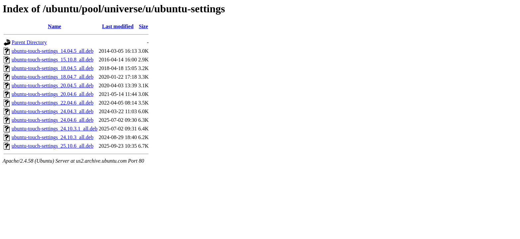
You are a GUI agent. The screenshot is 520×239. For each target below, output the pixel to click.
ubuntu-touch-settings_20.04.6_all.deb (53, 94)
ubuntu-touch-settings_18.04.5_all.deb (53, 68)
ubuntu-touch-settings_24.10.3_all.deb (53, 137)
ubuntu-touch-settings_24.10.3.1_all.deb (55, 128)
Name (54, 26)
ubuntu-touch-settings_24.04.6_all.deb (53, 120)
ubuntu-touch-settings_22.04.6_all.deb (53, 103)
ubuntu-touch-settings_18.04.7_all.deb (53, 77)
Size (143, 26)
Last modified (118, 26)
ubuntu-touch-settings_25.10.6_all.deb (53, 146)
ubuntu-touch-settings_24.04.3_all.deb (53, 111)
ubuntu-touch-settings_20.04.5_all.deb (53, 85)
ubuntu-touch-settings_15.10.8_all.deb (53, 59)
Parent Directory (29, 42)
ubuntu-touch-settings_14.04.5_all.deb (53, 51)
